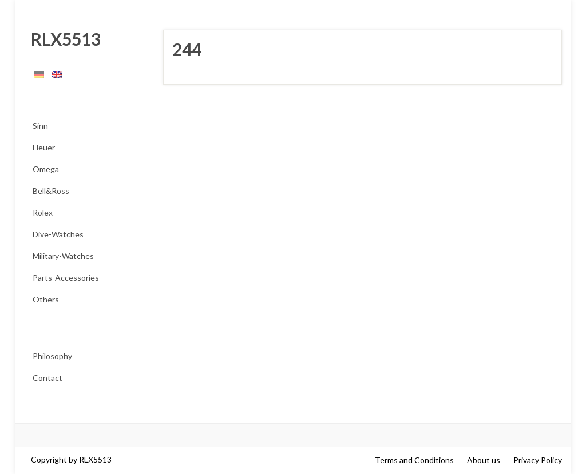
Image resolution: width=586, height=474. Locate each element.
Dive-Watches (58, 234)
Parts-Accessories (66, 277)
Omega (46, 169)
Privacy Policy (537, 460)
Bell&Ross (51, 191)
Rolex (43, 212)
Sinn (40, 125)
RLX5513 (62, 39)
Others (46, 299)
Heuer (44, 147)
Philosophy (52, 356)
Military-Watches (63, 256)
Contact (47, 378)
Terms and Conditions (414, 460)
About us (483, 460)
